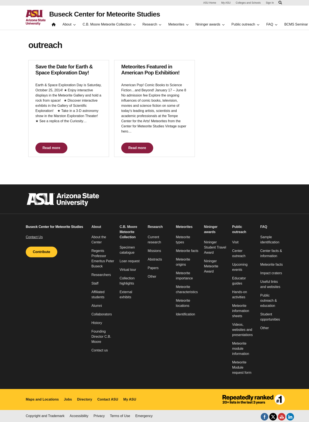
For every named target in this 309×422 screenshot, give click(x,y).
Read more (51, 148)
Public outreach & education (268, 300)
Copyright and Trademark (45, 416)
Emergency (144, 416)
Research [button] (155, 227)
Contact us (99, 350)
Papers (153, 268)
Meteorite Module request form (241, 367)
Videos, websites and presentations (242, 330)
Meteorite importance (184, 275)
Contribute (41, 252)
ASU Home (209, 2)
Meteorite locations (183, 303)
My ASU (225, 2)
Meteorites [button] (184, 227)
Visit (235, 242)
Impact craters (271, 273)
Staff (94, 283)
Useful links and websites (270, 284)
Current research (154, 239)
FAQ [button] (263, 227)
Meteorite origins (183, 262)
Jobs (68, 399)
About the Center (98, 239)
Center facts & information (271, 253)
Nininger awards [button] (211, 229)
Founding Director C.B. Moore (101, 337)
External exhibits (126, 294)
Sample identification (269, 239)
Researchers (101, 275)
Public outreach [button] (239, 229)
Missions (154, 251)
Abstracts (155, 259)
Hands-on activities (239, 294)
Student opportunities (270, 316)
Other (152, 276)
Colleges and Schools (248, 2)
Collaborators (101, 314)
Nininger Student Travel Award (215, 247)
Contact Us (34, 237)
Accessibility (79, 416)
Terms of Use (120, 416)
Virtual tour (128, 269)
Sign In (270, 3)
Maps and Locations (42, 399)
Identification (185, 314)
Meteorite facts (187, 251)
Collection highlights (127, 280)
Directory (84, 399)
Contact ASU (107, 399)
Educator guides (239, 280)
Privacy (99, 416)
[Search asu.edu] (280, 3)
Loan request (129, 261)
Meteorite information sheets (240, 311)
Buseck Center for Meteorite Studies (104, 14)
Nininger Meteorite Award (211, 266)
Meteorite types (183, 239)
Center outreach (238, 253)
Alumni (96, 305)
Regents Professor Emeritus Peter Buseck (102, 258)
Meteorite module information (240, 349)
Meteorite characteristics (187, 289)
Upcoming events (240, 267)
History (96, 323)
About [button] (96, 227)
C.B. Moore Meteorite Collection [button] (128, 232)
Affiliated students (98, 294)
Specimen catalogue (127, 250)
